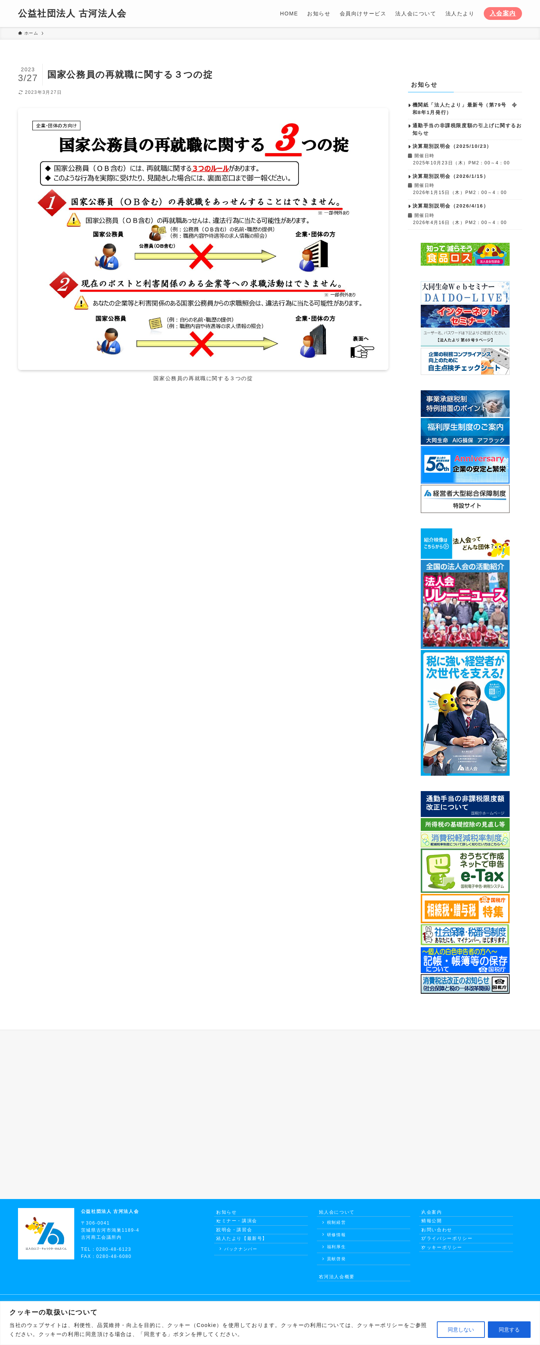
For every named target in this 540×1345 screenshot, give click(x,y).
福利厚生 (336, 1251)
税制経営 (336, 1227)
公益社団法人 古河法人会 (72, 13)
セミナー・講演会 (241, 1228)
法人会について (341, 1214)
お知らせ (231, 1214)
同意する (509, 1330)
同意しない (461, 1330)
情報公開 (436, 1228)
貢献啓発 (336, 1263)
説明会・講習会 (238, 1241)
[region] (270, 1323)
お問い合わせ (441, 1241)
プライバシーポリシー (451, 1254)
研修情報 (336, 1239)
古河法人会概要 (341, 1283)
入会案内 (503, 13)
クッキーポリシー (446, 1268)
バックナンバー (240, 1267)
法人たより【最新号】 (246, 1254)
